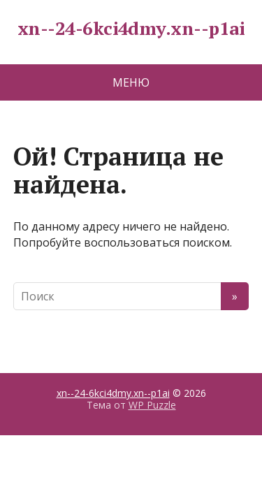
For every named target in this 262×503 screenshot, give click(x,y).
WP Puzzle (152, 404)
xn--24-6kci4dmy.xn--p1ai (131, 28)
